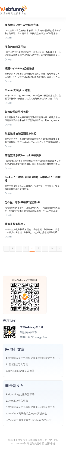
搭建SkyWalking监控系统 (19, 68)
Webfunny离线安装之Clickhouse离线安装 (30, 420)
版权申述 (50, 443)
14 (52, 248)
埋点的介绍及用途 (15, 46)
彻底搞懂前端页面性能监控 (20, 133)
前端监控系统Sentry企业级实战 (23, 155)
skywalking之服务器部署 (21, 371)
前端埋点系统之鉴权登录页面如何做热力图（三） (35, 358)
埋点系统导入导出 (18, 364)
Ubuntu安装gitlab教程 (17, 90)
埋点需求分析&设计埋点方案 (22, 25)
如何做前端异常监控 (17, 111)
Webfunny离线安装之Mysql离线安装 (27, 413)
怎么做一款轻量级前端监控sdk (22, 202)
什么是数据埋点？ (15, 224)
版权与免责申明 (35, 443)
